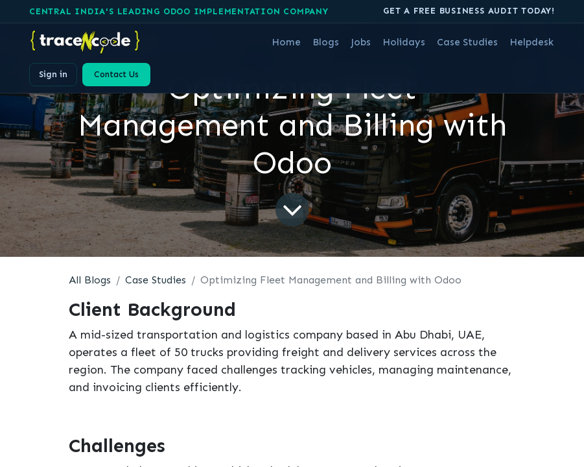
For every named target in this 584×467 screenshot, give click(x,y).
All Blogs (90, 280)
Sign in (53, 74)
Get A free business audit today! (469, 11)
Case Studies (155, 280)
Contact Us (116, 74)
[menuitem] (286, 42)
